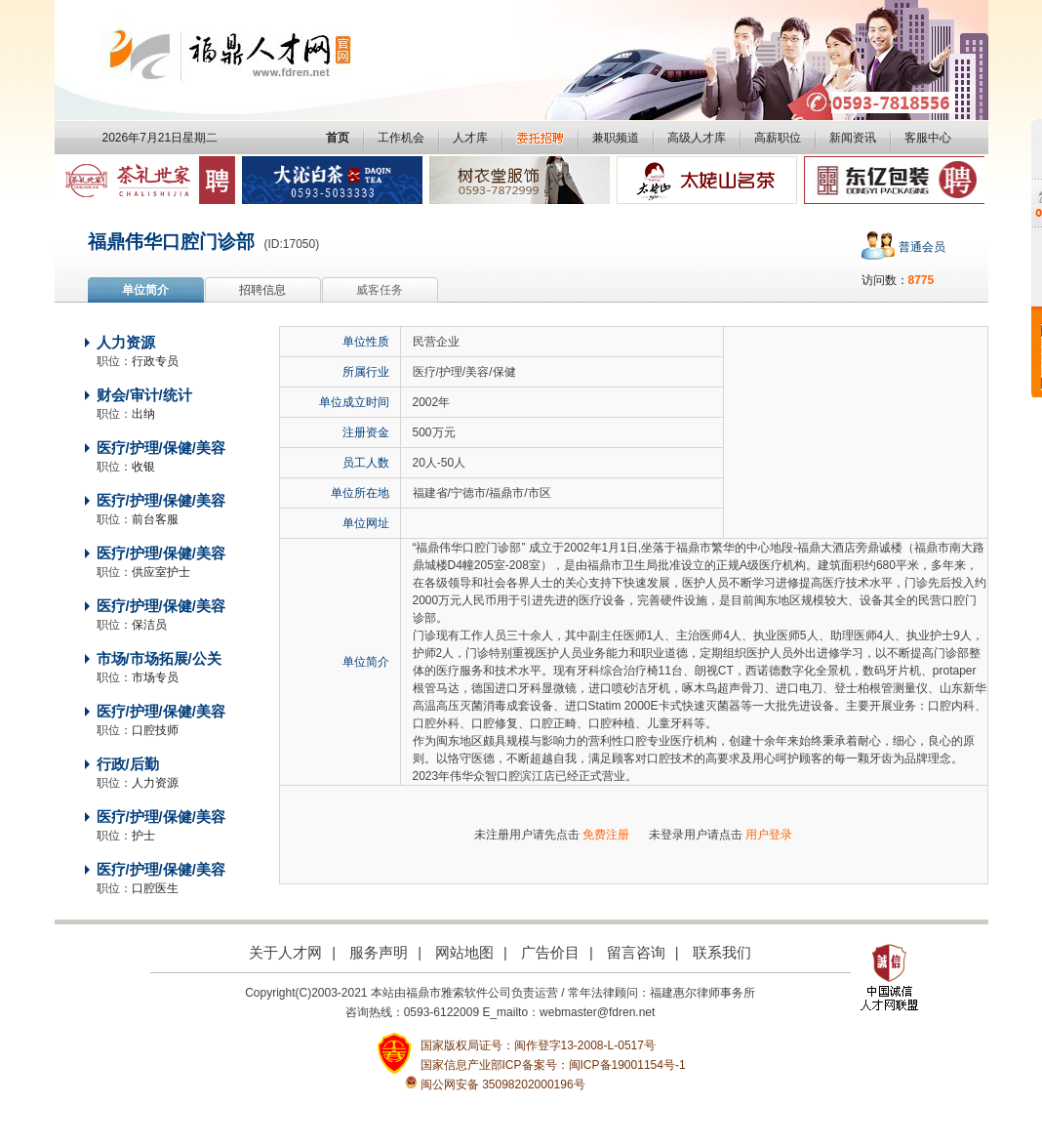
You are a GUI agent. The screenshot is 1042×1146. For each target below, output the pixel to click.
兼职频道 (615, 137)
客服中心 (927, 137)
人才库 (470, 137)
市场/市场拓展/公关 (159, 659)
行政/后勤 (128, 764)
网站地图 (464, 953)
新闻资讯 (852, 137)
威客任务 (379, 290)
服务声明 (378, 953)
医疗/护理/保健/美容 (161, 448)
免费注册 (605, 834)
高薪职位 (777, 137)
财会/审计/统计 (144, 395)
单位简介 (145, 290)
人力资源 (126, 342)
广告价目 (550, 953)
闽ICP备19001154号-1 (627, 1065)
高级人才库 (696, 137)
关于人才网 (285, 953)
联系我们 (722, 953)
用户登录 (768, 834)
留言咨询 (636, 953)
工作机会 (401, 137)
